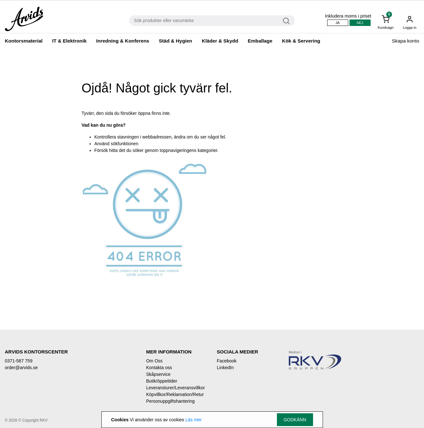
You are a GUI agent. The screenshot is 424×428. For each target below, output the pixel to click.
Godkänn (295, 419)
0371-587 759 (18, 360)
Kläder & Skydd (220, 41)
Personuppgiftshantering (170, 401)
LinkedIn (225, 367)
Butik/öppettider (161, 381)
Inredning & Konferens (122, 41)
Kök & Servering (301, 41)
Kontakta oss (159, 367)
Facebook (226, 360)
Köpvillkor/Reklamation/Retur (175, 394)
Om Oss (154, 360)
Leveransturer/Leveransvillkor (175, 387)
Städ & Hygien (175, 41)
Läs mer (193, 419)
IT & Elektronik (69, 41)
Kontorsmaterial (24, 41)
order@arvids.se (21, 367)
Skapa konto (405, 41)
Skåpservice (158, 374)
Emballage (260, 41)
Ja (337, 23)
